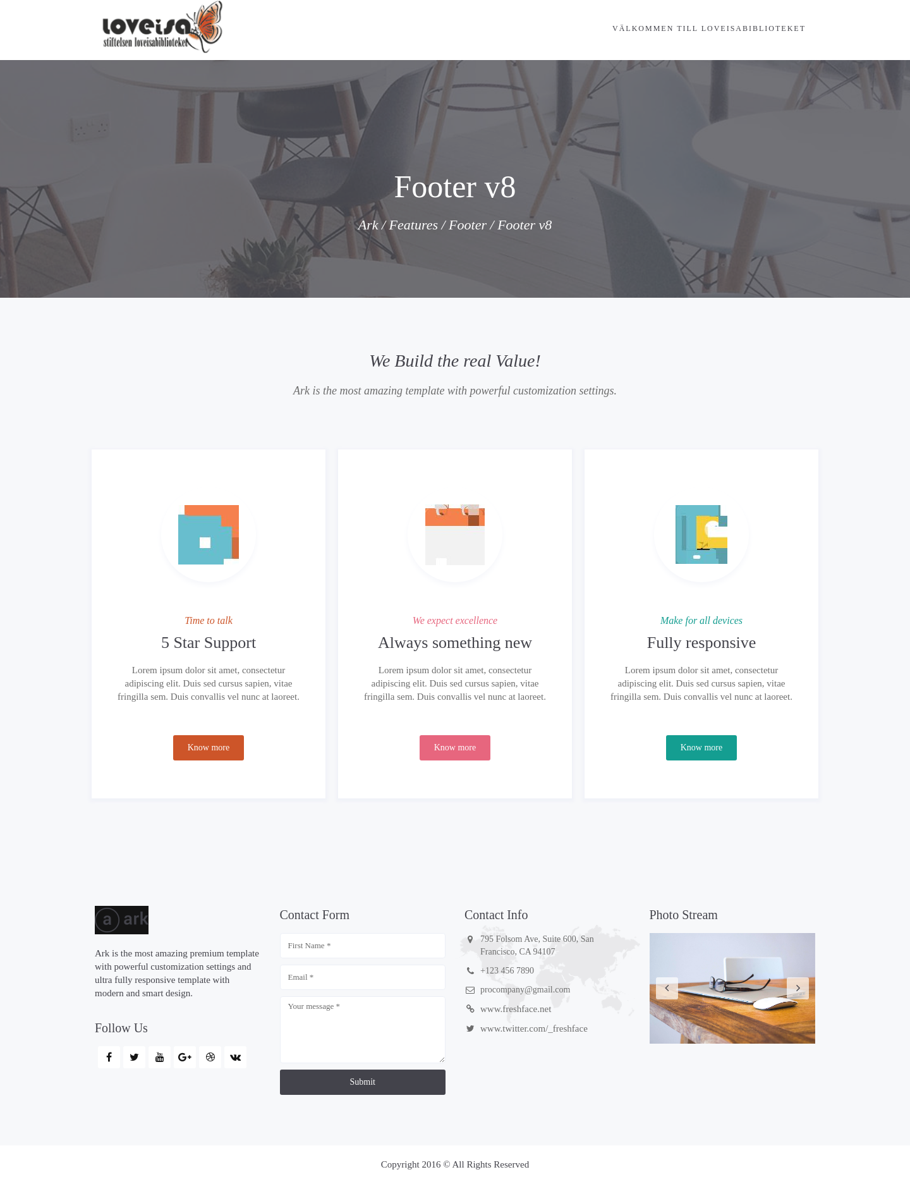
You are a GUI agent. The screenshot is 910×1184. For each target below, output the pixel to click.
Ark (368, 225)
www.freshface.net (515, 1009)
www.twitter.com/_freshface (534, 1028)
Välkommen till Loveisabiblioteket (709, 28)
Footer (468, 225)
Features (413, 225)
